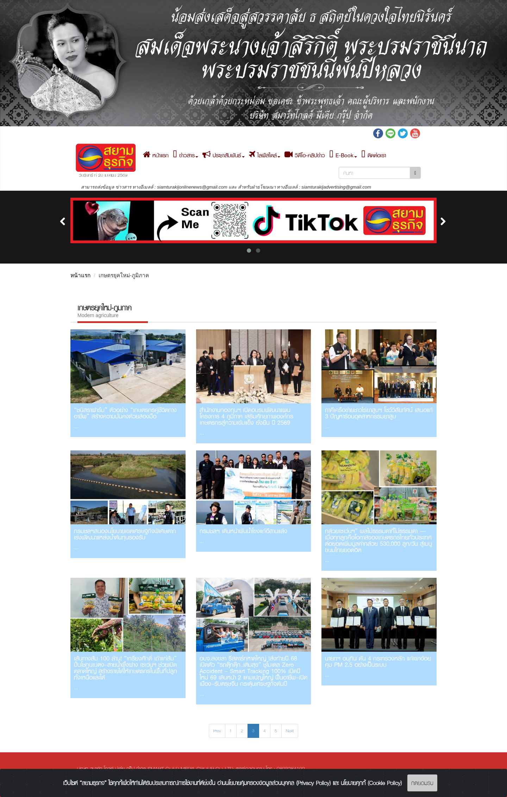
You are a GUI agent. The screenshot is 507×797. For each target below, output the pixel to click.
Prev (217, 731)
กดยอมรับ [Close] (422, 783)
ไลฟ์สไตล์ (264, 155)
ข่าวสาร (185, 155)
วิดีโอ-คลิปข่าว (304, 155)
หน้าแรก (156, 155)
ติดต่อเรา (373, 155)
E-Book (343, 155)
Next (290, 731)
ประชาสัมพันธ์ (223, 155)
